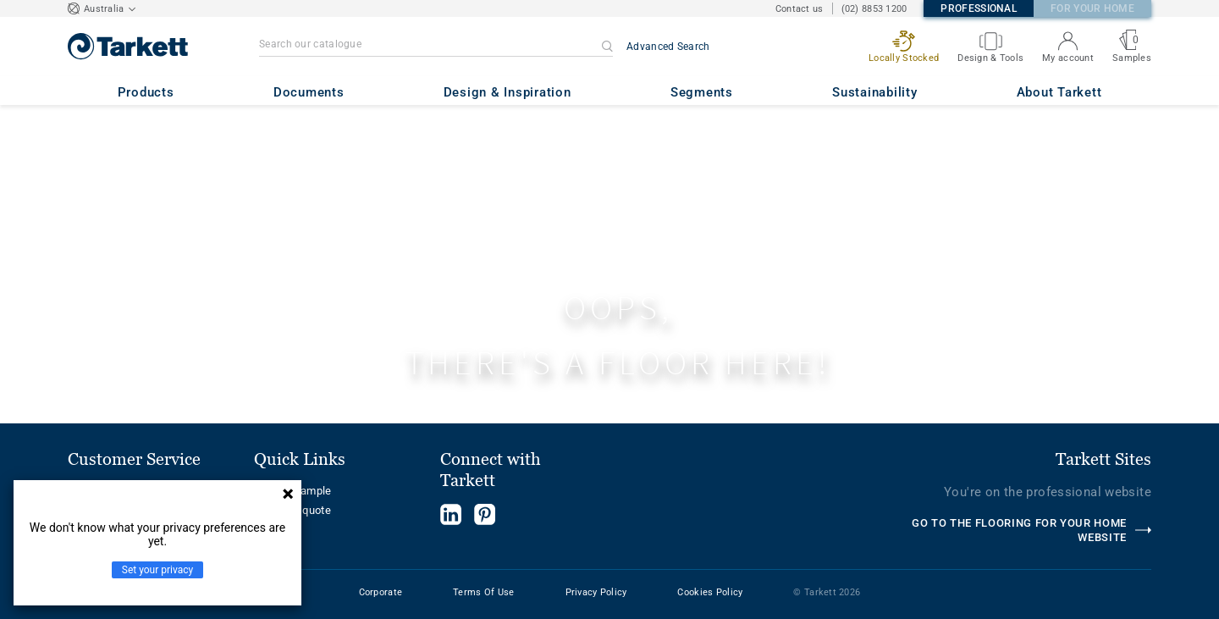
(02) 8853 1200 (874, 8)
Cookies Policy (709, 592)
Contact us (799, 8)
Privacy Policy (596, 592)
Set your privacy (157, 570)
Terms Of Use (483, 592)
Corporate (381, 592)
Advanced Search (668, 47)
